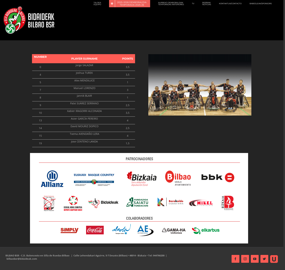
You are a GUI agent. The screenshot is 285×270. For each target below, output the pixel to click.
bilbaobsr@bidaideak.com (22, 258)
